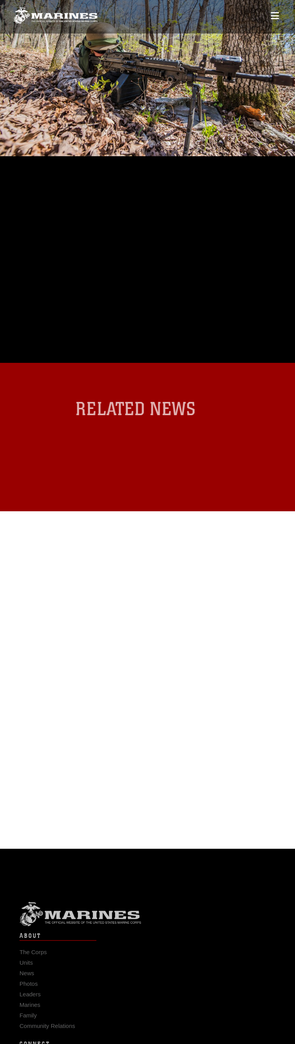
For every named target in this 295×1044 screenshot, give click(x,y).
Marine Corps (147, 916)
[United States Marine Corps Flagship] (56, 14)
